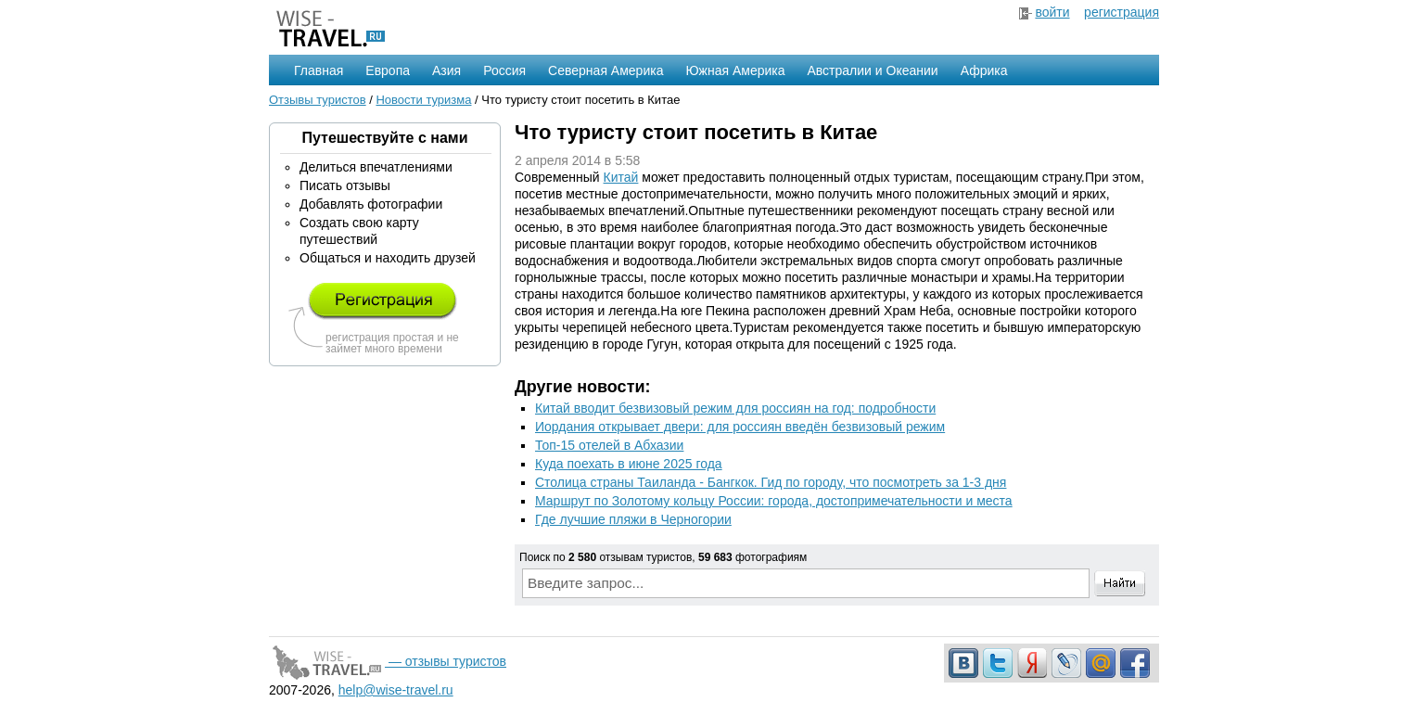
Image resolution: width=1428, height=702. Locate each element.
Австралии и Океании (873, 70)
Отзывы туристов (317, 100)
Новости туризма (423, 100)
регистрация (1121, 12)
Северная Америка (605, 70)
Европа (387, 70)
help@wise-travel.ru (395, 690)
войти (1052, 12)
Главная (318, 70)
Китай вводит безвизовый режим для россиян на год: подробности (735, 408)
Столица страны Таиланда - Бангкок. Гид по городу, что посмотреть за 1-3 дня (770, 482)
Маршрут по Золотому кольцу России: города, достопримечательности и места (774, 500)
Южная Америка (734, 70)
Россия (504, 70)
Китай (621, 177)
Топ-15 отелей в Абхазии (609, 445)
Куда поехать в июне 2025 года (628, 463)
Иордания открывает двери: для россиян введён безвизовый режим (740, 426)
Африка (984, 70)
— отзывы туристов (387, 661)
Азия (446, 70)
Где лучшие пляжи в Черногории (633, 519)
